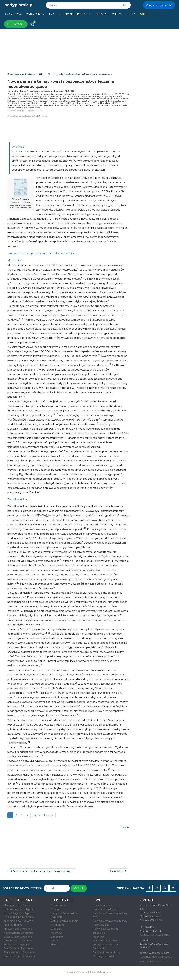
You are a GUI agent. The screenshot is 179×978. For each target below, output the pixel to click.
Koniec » (48, 815)
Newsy (55, 909)
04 (48, 74)
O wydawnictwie (103, 905)
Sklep (54, 944)
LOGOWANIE (15, 24)
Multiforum (57, 925)
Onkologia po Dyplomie (17, 940)
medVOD (56, 932)
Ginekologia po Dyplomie (18, 917)
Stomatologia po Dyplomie (19, 956)
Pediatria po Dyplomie (17, 944)
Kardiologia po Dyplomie (18, 921)
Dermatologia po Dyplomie (20, 909)
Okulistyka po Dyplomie (17, 936)
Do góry (125, 827)
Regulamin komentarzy (106, 952)
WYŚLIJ (79, 888)
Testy (54, 940)
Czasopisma (58, 905)
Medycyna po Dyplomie (17, 929)
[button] (14, 14)
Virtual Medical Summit (64, 921)
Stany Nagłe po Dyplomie (19, 952)
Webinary (56, 929)
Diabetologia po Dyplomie (21, 74)
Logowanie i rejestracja (106, 944)
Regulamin (99, 948)
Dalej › (36, 815)
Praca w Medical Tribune (154, 961)
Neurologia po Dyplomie (18, 932)
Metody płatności (103, 956)
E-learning (57, 936)
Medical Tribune (13, 925)
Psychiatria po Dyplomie (18, 948)
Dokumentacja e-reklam (107, 940)
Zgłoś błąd (99, 932)
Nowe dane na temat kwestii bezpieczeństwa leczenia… (83, 74)
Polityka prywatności (105, 929)
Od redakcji (118, 871)
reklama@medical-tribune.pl (156, 956)
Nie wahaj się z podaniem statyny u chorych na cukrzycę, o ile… (43, 871)
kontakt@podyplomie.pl (154, 934)
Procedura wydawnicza (106, 909)
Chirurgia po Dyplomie (16, 905)
